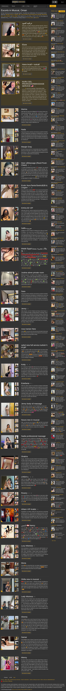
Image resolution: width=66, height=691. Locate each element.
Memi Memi (59, 221)
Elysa (24, 45)
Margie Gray (26, 147)
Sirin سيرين (59, 175)
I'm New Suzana (59, 319)
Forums (2, 679)
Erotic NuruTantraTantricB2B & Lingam (57, 159)
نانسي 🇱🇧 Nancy (28, 525)
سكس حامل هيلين (59, 396)
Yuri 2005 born (60, 20)
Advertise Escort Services (15, 679)
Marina (24, 109)
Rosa (57, 403)
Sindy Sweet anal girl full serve (57, 52)
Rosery (26, 493)
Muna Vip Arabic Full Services (57, 494)
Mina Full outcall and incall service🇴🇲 (57, 351)
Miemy (24, 657)
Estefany (57, 479)
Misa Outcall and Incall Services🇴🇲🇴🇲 (58, 311)
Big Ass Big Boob (59, 286)
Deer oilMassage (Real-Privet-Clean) (57, 116)
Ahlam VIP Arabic (30, 509)
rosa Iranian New (28, 329)
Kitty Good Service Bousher (58, 70)
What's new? (54, 11)
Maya (58, 108)
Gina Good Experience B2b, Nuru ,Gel (56, 198)
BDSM (39, 7)
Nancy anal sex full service (58, 167)
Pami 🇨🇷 (59, 36)
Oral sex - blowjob (14, 14)
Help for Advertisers (25, 679)
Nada (23, 129)
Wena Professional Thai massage (58, 150)
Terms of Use (14, 689)
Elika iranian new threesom (57, 231)
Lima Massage (60, 412)
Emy (57, 302)
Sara (23, 291)
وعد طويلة (58, 389)
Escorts (15, 1)
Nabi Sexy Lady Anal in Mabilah (57, 239)
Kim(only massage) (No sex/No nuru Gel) (57, 133)
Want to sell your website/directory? (47, 679)
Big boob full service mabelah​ (56, 183)
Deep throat (44, 14)
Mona (23, 563)
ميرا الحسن (58, 442)
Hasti (58, 214)
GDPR (25, 689)
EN (54, 2)
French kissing (31, 14)
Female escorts (5, 6)
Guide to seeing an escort (35, 679)
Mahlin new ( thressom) (56, 509)
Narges (58, 85)
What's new (21, 1)
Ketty (25, 364)
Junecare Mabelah (59, 433)
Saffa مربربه (26, 228)
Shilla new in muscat (31, 579)
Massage (8, 14)
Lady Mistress (28, 596)
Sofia (57, 359)
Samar (24, 637)
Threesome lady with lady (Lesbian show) (57, 78)
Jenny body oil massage (31, 404)
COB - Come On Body (23, 14)
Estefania (27, 383)
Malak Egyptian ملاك (57, 255)
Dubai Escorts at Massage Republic (5, 2)
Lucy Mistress (28, 546)
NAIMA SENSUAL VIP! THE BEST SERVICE (57, 295)
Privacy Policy (20, 689)
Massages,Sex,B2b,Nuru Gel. (57, 207)
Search (52, 6)
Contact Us (30, 689)
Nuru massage (38, 14)
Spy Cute (59, 190)
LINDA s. (27, 477)
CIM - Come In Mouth (5, 16)
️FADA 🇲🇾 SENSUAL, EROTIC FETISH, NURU (57, 61)
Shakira (24, 456)
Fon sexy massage (60, 426)
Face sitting (14, 16)
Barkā (32, 17)
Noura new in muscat (30, 420)
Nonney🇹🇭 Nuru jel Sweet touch (58, 101)
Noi (56, 326)
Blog (8, 679)
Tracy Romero (59, 450)
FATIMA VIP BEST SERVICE (57, 263)
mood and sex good (60, 381)
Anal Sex (39, 6)
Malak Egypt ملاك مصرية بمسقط (34, 250)
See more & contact (27, 39)
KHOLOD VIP (27, 208)
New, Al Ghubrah (59, 271)
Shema (24, 617)
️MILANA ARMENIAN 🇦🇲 (56, 29)
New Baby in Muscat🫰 (57, 279)
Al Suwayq (28, 17)
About (6, 679)
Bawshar (37, 17)
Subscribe (62, 11)
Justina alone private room (32, 272)
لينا (56, 374)
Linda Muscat (58, 487)
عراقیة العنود (27, 23)
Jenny (25, 309)
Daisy (57, 419)
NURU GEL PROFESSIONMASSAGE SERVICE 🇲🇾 (33, 84)
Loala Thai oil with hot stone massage (58, 141)
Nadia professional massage (33, 436)
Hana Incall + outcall (31, 64)
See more (54, 540)
